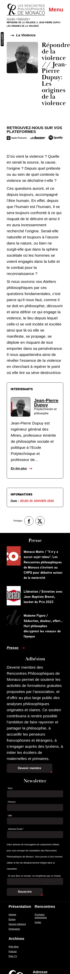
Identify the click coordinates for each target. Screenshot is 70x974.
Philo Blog (14, 946)
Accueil (11, 19)
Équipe (12, 919)
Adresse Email (16, 829)
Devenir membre (29, 768)
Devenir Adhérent (17, 924)
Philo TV (13, 956)
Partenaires (14, 929)
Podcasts (23, 19)
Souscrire (25, 891)
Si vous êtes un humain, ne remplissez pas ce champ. (34, 876)
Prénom (12, 802)
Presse (13, 648)
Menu (56, 9)
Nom (10, 788)
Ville (10, 815)
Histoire (12, 914)
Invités (38, 922)
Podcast (13, 951)
